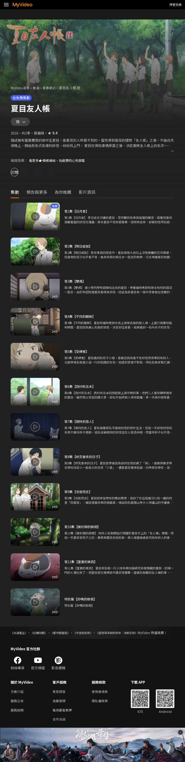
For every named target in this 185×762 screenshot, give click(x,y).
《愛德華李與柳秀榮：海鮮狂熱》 (133, 634)
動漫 (38, 87)
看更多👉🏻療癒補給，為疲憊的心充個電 (59, 162)
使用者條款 (101, 698)
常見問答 (59, 698)
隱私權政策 (101, 708)
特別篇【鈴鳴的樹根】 (81, 601)
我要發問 (59, 708)
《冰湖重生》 (20, 634)
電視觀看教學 (63, 718)
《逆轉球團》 (43, 634)
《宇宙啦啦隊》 (94, 634)
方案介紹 (18, 698)
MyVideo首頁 (21, 87)
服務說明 (18, 718)
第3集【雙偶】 (75, 283)
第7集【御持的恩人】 (80, 423)
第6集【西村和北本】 (80, 388)
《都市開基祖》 (67, 634)
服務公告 (18, 708)
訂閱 (19, 174)
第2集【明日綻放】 (79, 248)
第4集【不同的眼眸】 (80, 318)
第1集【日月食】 (77, 213)
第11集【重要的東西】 (81, 563)
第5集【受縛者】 (77, 353)
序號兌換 (175, 4)
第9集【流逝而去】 (79, 493)
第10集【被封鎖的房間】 (83, 528)
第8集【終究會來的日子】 (84, 458)
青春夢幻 (52, 87)
